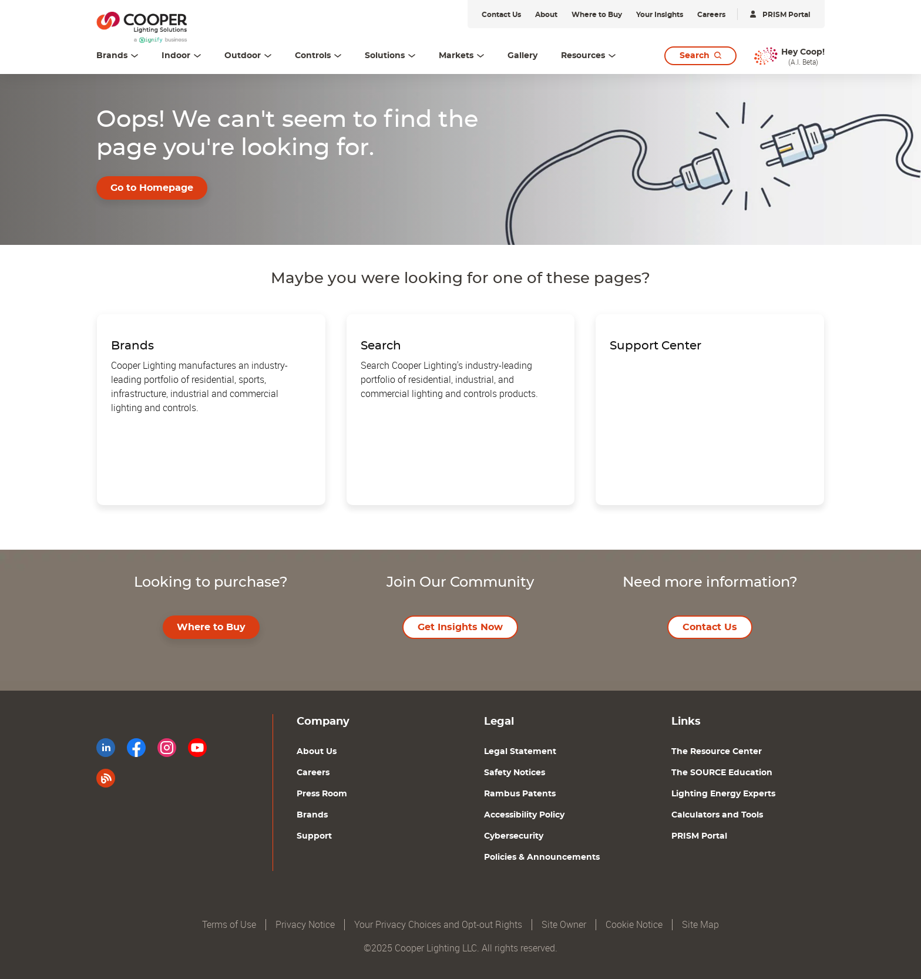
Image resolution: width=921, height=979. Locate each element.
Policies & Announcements (542, 857)
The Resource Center (716, 752)
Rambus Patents (520, 794)
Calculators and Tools (717, 815)
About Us (317, 752)
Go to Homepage (151, 188)
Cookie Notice (634, 924)
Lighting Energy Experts (723, 794)
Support (314, 836)
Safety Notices (514, 773)
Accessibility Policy (524, 815)
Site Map (700, 924)
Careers (313, 773)
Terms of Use (229, 924)
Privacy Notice (305, 924)
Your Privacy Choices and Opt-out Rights (438, 924)
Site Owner (564, 924)
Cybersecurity (513, 836)
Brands (312, 815)
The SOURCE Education (721, 773)
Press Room (322, 794)
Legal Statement (520, 752)
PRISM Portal (699, 836)
